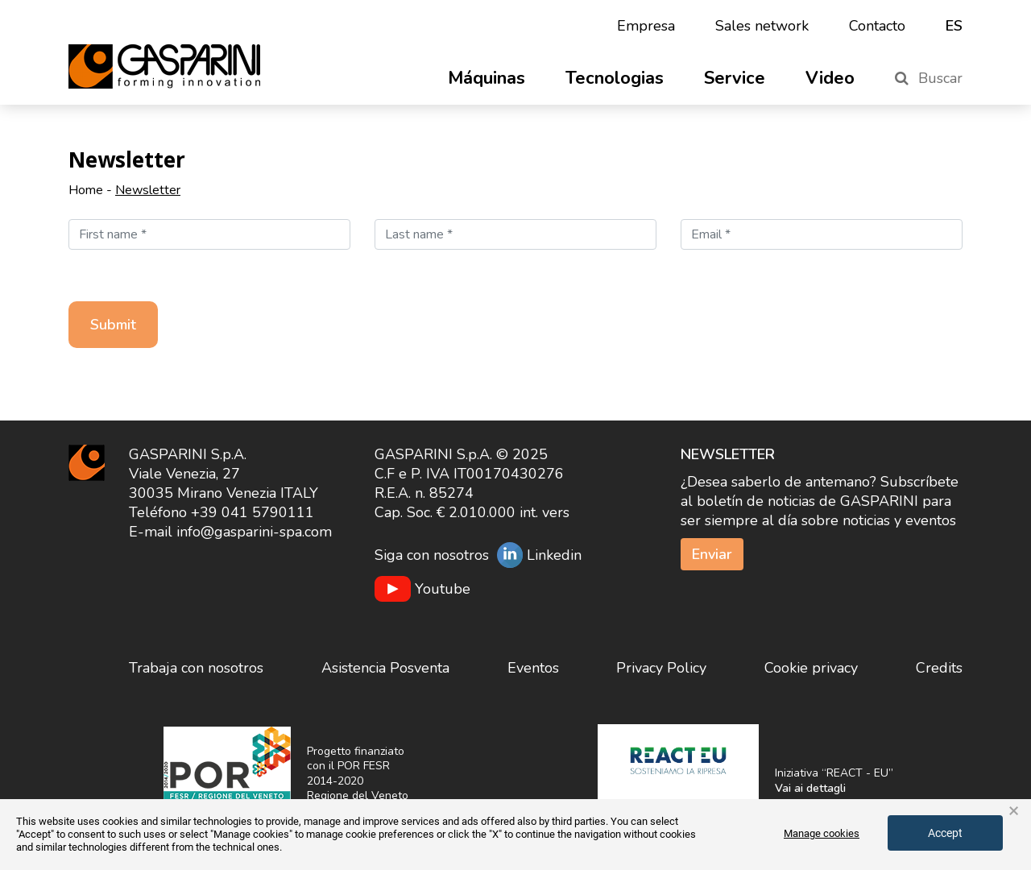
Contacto (877, 25)
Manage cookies (821, 833)
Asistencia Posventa (385, 667)
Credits (939, 667)
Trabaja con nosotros (196, 667)
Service (734, 78)
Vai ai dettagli (810, 788)
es (954, 25)
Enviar (712, 554)
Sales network (762, 25)
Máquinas (486, 78)
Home (85, 190)
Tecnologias (614, 78)
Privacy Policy (661, 667)
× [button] (1013, 811)
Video (830, 78)
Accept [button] (945, 832)
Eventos (533, 667)
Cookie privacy (811, 667)
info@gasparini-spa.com (254, 531)
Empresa (646, 25)
